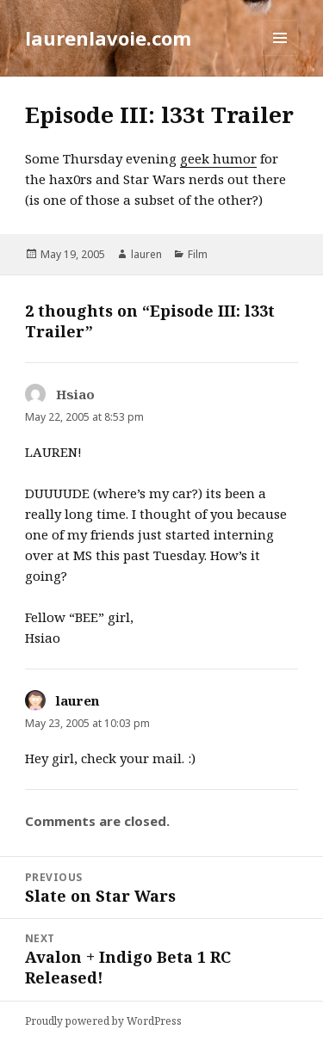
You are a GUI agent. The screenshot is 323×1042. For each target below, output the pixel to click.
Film (198, 254)
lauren (146, 254)
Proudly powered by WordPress (103, 1021)
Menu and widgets (280, 55)
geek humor (218, 158)
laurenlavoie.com (108, 38)
